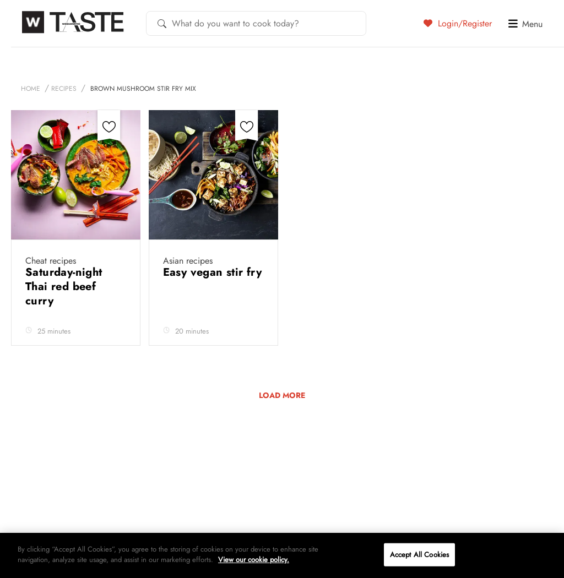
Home (30, 89)
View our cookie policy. (253, 559)
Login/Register (458, 23)
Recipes (64, 89)
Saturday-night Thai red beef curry (63, 286)
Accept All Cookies (419, 554)
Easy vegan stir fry (212, 272)
